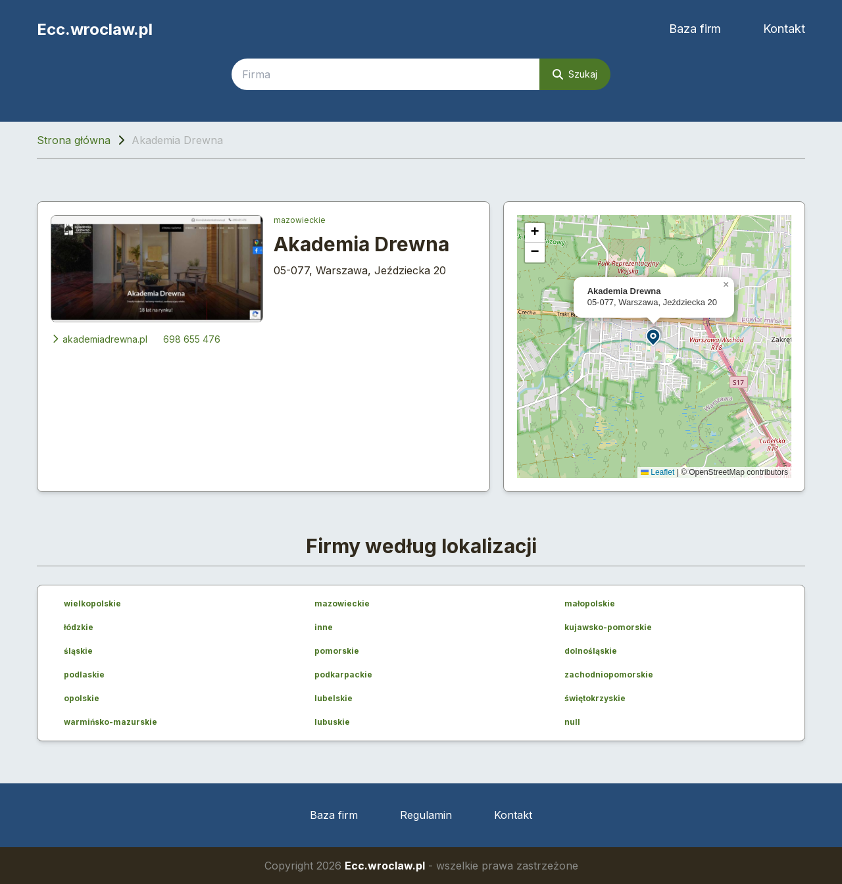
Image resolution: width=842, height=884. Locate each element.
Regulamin (426, 815)
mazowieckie (300, 220)
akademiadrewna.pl (99, 339)
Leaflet (657, 472)
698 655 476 (191, 339)
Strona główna (74, 140)
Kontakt (784, 29)
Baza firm (695, 29)
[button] (653, 336)
